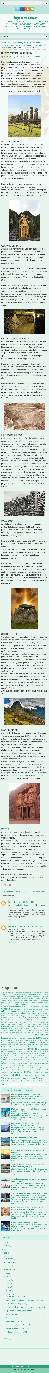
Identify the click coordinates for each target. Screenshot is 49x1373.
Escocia (11, 1017)
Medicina (26, 1042)
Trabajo (36, 1072)
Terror (18, 1072)
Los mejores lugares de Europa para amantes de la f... (25, 1307)
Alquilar (4, 995)
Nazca (34, 45)
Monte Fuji (32, 1047)
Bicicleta (35, 1001)
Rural (27, 1066)
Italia (24, 1033)
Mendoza (23, 1045)
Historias (27, 1026)
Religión (35, 1064)
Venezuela (20, 1078)
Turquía (36, 1075)
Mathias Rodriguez (11, 57)
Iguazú (16, 1028)
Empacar (30, 1015)
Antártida (12, 997)
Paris (14, 1055)
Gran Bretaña (43, 1024)
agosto (8, 1273)
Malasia (15, 1040)
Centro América (20, 1005)
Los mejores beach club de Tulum (24, 1138)
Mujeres (9, 1049)
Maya (20, 1042)
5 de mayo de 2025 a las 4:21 (23, 902)
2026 (6, 1242)
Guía (8, 1026)
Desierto (3, 1013)
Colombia (35, 1007)
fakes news (29, 87)
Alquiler (9, 995)
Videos (46, 1078)
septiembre (10, 1269)
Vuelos (18, 1081)
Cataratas (4, 1005)
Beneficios (28, 1001)
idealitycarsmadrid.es (16, 929)
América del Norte (25, 995)
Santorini (45, 1066)
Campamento (15, 1003)
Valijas (14, 1078)
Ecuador (45, 1013)
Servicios (21, 1068)
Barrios (9, 1001)
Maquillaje (41, 1040)
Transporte (4, 1075)
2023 (6, 1253)
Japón (29, 1033)
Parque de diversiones (27, 1055)
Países (20, 1053)
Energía (36, 1015)
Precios (28, 1059)
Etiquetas (17, 1090)
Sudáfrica (28, 1070)
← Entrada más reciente (11, 891)
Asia (10, 999)
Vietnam (3, 1081)
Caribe (33, 1003)
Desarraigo (44, 1011)
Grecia (3, 1026)
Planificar (45, 1057)
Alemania (39, 993)
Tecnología (12, 1072)
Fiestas (10, 1022)
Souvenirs (15, 1070)
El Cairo (23, 1015)
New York (17, 1051)
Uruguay (45, 1075)
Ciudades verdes (11, 1314)
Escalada (4, 1017)
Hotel (46, 1026)
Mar (46, 1040)
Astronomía (16, 999)
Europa (27, 1020)
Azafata (3, 1001)
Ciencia (45, 1005)
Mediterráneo (14, 1045)
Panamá (37, 1053)
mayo (8, 1280)
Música (20, 1049)
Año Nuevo (27, 997)
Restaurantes (43, 1064)
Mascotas (14, 1042)
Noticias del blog (30, 1051)
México (35, 1044)
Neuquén (4, 1051)
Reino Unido (27, 1064)
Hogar (34, 1026)
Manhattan (34, 1040)
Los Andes (18, 1038)
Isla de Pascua (35, 43)
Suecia (34, 1070)
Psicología (12, 1062)
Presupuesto (36, 1059)
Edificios (4, 1015)
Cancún (27, 1003)
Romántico (10, 1066)
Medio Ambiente (36, 1042)
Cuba (46, 1009)
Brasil (3, 1003)
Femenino (4, 1022)
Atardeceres (24, 999)
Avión (46, 999)
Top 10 (30, 1072)
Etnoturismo (19, 1020)
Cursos (20, 1011)
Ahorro (34, 993)
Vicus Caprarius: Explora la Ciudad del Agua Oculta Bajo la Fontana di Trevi (27, 1209)
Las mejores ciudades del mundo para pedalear (23, 1325)
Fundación (44, 1022)
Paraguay (44, 1053)
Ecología (22, 1013)
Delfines (30, 1011)
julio (7, 1277)
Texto (22, 1072)
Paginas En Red (29, 1369)
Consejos (5, 1009)
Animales (4, 997)
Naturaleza (32, 1049)
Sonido (46, 1068)
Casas (46, 1003)
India (21, 1028)
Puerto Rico (26, 1062)
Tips (26, 1072)
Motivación (44, 1047)
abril (7, 1284)
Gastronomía (6, 1024)
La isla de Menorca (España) (16, 1304)
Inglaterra (35, 1028)
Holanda (39, 1026)
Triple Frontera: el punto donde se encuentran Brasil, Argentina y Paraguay (28, 1166)
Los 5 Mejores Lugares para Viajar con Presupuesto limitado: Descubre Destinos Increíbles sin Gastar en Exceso (27, 1096)
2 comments (37, 57)
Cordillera (32, 1009)
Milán (46, 1045)
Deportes (36, 1011)
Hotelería (4, 1028)
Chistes (39, 1005)
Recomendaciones (37, 1062)
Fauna (46, 1020)
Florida (20, 1022)
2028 (2, 993)
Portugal (22, 1059)
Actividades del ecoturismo (15, 1297)
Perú (44, 45)
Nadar (25, 1049)
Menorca (29, 1045)
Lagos (24, 1035)
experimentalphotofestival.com (19, 905)
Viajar (39, 1078)
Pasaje (37, 1055)
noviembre (10, 1262)
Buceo (8, 1003)
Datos (25, 1011)
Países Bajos (28, 1053)
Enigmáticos (17, 43)
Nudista (39, 1051)
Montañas (13, 1047)
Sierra (27, 1068)
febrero (9, 1291)
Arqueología (5, 999)
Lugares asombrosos (25, 17)
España (26, 1017)
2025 (6, 1246)
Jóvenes (38, 1033)
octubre (9, 1266)
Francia (26, 43)
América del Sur (38, 995)
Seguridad (4, 1068)
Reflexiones (12, 1064)
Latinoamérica (41, 1035)
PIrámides (31, 1057)
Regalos (19, 1064)
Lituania (11, 1038)
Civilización (24, 1007)
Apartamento (35, 997)
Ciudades (17, 1007)
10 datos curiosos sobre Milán (16, 1332)
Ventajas (27, 1078)
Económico (30, 1013)
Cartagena (39, 1003)
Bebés (15, 1001)
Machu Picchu (14, 45)
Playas (4, 1059)
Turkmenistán (27, 1075)
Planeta (38, 1057)
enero (8, 1294)
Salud (39, 1066)
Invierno (16, 1031)
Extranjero (40, 1020)
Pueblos (19, 1062)
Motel (38, 1047)
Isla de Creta (27, 1031)
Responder (12, 920)
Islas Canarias (6, 1033)
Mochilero (4, 1047)
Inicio (4, 43)
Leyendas (5, 1038)
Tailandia (4, 1072)
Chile (9, 43)
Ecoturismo (37, 1013)
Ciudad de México (7, 1007)
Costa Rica (39, 1009)
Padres (14, 1053)
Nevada (10, 1051)
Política (11, 1059)
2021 (6, 1339)
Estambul (11, 1020)
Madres (9, 1040)
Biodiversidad (43, 1001)
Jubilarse (45, 1033)
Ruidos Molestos (19, 1066)
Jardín (33, 1033)
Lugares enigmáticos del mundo (17, 53)
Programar (44, 1059)
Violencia (9, 1081)
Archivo (29, 1090)
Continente (25, 1009)
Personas (19, 1057)
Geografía (20, 1024)
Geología (27, 1024)
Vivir (14, 1081)
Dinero (9, 1013)
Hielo (13, 1026)
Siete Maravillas (36, 1068)
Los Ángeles (27, 1038)
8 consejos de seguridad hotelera (24, 1222)
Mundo (15, 1049)
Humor (11, 1028)
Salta (35, 1066)
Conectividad (44, 1007)
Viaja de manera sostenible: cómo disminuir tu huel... (25, 1318)
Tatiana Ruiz (12, 926)
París (40, 45)
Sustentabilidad (42, 1070)
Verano (33, 1078)
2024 (6, 1249)
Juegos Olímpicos (7, 1035)
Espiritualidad (35, 1017)
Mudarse (4, 1049)
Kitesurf (18, 1035)
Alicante (45, 993)
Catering (11, 1005)
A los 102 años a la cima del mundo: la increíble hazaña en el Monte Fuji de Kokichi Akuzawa (29, 1194)
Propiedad (4, 1062)
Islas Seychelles (17, 1033)
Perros (13, 1057)
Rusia (31, 1066)
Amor (46, 995)
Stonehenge (6, 47)
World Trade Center (39, 1081)
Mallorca (27, 1040)
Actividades (9, 993)
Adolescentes (19, 993)
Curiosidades (12, 1011)
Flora (15, 1022)
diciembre (10, 1259)
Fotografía (26, 1022)
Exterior (33, 1020)
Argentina (44, 997)
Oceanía (45, 1051)
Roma (3, 1066)
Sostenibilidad (6, 1070)
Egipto (17, 1015)
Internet (10, 1031)
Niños (22, 1051)
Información (27, 1028)
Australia (32, 999)
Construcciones (16, 1009)
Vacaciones (6, 1078)
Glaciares (34, 1024)
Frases (38, 1022)
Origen (3, 1053)
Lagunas (30, 1035)
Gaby (9, 902)
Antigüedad (19, 997)
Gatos (14, 1024)
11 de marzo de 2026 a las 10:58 (29, 926)
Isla (21, 1031)
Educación (11, 1015)
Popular (6, 1090)
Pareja (11, 1055)
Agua (29, 993)
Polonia (16, 1059)
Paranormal (4, 1055)
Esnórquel (18, 1017)
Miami (42, 1045)
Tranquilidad (44, 1072)
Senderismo (13, 1068)
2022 (6, 1256)
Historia (19, 1026)
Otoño (9, 1053)
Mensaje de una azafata (14, 1321)
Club (30, 1007)
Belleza (20, 1001)
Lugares (5, 45)
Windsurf (24, 1081)
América (16, 995)
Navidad (40, 1049)
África (25, 993)
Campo (22, 1003)
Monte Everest (22, 1047)
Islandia (45, 1031)
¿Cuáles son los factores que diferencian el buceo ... (25, 1300)
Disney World (15, 1013)
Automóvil (39, 999)
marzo (8, 1287)
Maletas (20, 1040)
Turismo (15, 1074)
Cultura (4, 1011)
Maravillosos (26, 45)
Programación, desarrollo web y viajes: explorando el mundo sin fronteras (25, 1124)
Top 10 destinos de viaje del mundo (18, 1311)
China (34, 1005)
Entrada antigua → (40, 891)
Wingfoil (29, 1081)
